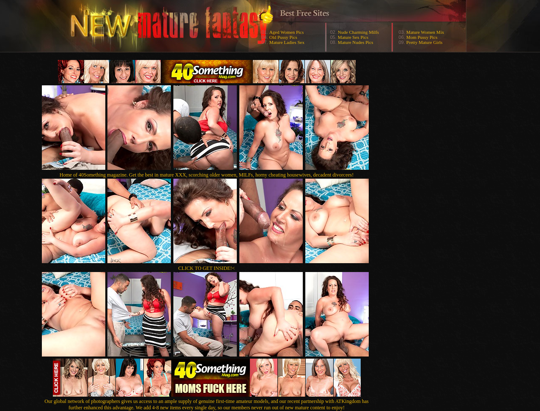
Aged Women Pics (286, 32)
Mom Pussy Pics (421, 37)
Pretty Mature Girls (424, 42)
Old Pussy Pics (283, 37)
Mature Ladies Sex (286, 42)
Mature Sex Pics (353, 37)
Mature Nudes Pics (355, 42)
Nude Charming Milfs (358, 32)
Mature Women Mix (425, 32)
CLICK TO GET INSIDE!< (206, 268)
